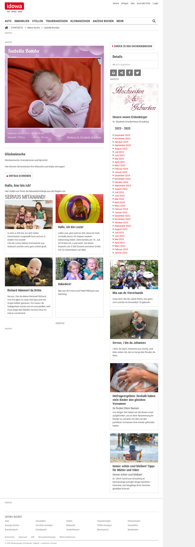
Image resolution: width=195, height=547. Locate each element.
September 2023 (123, 226)
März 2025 (120, 165)
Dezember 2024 (122, 175)
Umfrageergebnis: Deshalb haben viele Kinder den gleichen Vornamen (134, 400)
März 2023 (120, 246)
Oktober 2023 (121, 222)
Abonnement (103, 529)
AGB (32, 537)
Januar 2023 (121, 252)
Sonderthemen (72, 529)
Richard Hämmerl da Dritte (24, 290)
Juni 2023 (120, 236)
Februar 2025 (121, 169)
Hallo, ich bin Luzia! (70, 227)
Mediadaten (133, 529)
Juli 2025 (119, 152)
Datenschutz (10, 537)
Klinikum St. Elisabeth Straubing (84, 137)
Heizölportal (41, 529)
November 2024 (122, 179)
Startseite (17, 27)
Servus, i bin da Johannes (129, 343)
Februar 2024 (121, 209)
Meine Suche (33, 27)
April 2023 (120, 242)
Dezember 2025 (122, 135)
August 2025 (121, 148)
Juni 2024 (120, 195)
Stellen (37, 21)
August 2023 (121, 229)
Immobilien (21, 21)
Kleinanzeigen (80, 21)
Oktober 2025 (121, 142)
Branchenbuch (11, 529)
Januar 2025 (121, 172)
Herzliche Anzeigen (44, 525)
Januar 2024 (121, 212)
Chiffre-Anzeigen (104, 525)
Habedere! (64, 284)
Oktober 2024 (121, 182)
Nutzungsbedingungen (47, 537)
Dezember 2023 (122, 216)
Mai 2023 (119, 239)
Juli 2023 (119, 232)
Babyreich (70, 525)
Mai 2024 (119, 199)
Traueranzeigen (57, 21)
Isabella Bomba (51, 27)
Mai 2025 (119, 158)
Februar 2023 (121, 249)
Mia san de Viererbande (128, 293)
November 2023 (122, 219)
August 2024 (121, 189)
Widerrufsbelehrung (67, 537)
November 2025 (122, 138)
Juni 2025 (120, 155)
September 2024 (123, 185)
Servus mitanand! (25, 197)
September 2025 (123, 145)
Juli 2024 (119, 192)
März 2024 (120, 205)
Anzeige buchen (103, 21)
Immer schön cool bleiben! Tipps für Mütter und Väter (134, 468)
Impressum (23, 537)
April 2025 (120, 162)
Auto (8, 21)
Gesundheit (133, 525)
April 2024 (120, 202)
